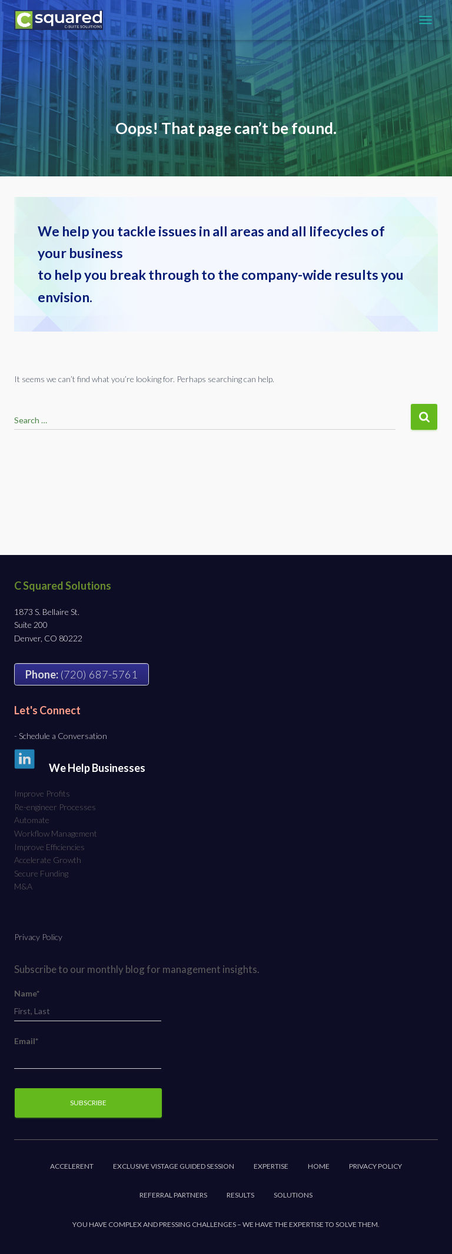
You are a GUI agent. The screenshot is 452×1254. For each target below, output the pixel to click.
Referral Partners (173, 1195)
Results (240, 1195)
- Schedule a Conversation (60, 736)
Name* (87, 1005)
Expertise (271, 1166)
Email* (87, 1052)
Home (319, 1166)
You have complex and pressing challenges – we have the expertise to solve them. (226, 1224)
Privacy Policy (38, 937)
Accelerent (72, 1166)
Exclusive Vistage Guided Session (173, 1166)
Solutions (293, 1195)
